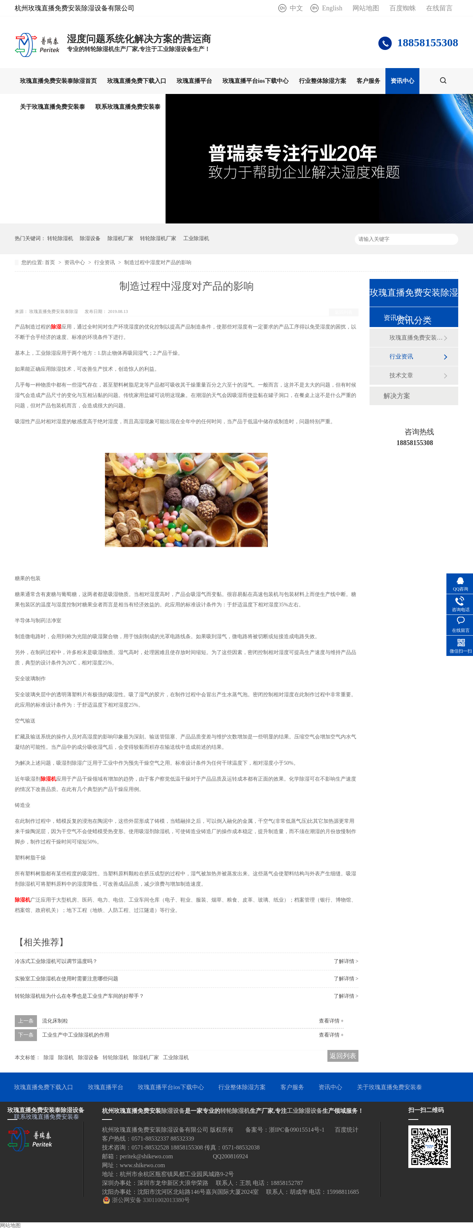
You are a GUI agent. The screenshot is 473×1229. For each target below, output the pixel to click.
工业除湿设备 (304, 1111)
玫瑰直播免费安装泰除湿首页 (58, 81)
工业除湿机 (196, 238)
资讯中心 (402, 81)
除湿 (56, 327)
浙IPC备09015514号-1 (296, 1130)
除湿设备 (90, 238)
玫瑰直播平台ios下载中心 (255, 81)
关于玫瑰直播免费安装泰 (52, 107)
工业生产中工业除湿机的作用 (75, 1035)
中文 (296, 8)
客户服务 (368, 81)
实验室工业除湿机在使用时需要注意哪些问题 (66, 978)
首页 (51, 262)
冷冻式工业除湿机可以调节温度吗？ (56, 961)
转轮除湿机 (60, 238)
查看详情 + (331, 1021)
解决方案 (397, 396)
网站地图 (366, 8)
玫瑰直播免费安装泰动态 (416, 337)
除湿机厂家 (120, 238)
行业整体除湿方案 (322, 81)
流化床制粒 (55, 1021)
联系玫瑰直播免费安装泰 (127, 107)
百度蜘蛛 (402, 8)
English (332, 8)
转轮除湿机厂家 (158, 238)
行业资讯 (105, 262)
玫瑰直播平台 (194, 81)
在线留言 (439, 8)
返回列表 (344, 312)
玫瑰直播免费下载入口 (136, 81)
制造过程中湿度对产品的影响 (157, 262)
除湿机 (48, 779)
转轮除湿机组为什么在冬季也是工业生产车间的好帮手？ (79, 996)
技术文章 (401, 375)
